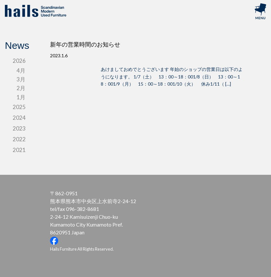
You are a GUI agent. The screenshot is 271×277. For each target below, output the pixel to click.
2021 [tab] (19, 149)
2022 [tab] (19, 139)
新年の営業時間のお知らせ (85, 44)
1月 (21, 97)
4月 (21, 70)
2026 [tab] (19, 60)
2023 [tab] (19, 128)
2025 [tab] (19, 107)
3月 (21, 79)
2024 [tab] (19, 117)
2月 (21, 88)
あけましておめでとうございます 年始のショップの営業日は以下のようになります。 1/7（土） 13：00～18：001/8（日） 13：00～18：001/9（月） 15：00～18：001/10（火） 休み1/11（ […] (172, 76)
